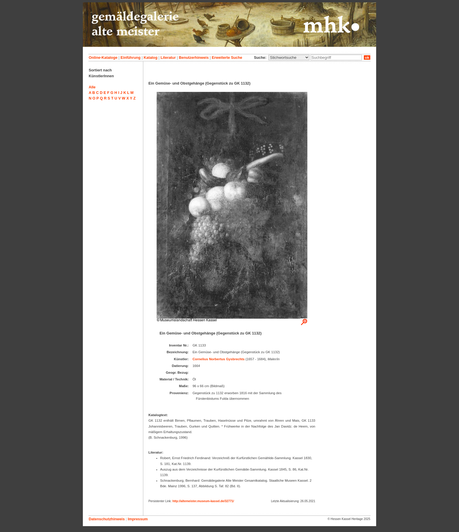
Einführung (131, 57)
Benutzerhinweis (194, 57)
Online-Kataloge (103, 57)
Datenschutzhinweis (107, 519)
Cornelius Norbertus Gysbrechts (219, 359)
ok (367, 57)
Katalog (150, 57)
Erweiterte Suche (227, 57)
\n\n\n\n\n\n (288, 57)
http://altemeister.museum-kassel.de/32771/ (203, 501)
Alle (92, 87)
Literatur (168, 57)
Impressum (138, 519)
